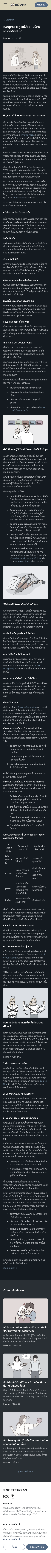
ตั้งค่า (14, 1546)
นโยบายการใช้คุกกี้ (12, 1539)
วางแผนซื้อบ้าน (34, 558)
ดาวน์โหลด (41, 4)
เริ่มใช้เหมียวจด (10, 1268)
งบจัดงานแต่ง (19, 558)
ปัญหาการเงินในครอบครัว (27, 408)
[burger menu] (5, 5)
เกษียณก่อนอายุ (25, 561)
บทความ (8, 19)
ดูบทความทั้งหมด (25, 1471)
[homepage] (18, 5)
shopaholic (19, 197)
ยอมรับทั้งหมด (37, 1546)
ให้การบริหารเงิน (27, 135)
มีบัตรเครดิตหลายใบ (27, 707)
